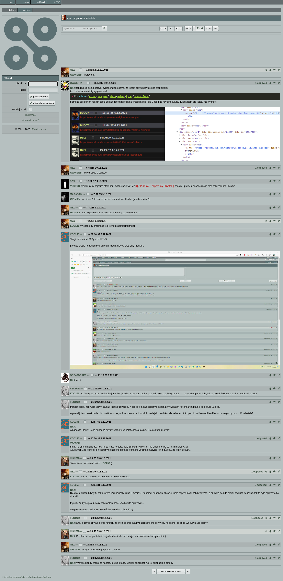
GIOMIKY (75, 199)
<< (162, 28)
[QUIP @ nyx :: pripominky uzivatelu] (154, 186)
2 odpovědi (261, 485)
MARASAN (76, 194)
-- (190, 28)
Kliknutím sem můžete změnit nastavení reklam (26, 577)
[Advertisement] (171, 49)
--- (187, 28)
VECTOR (75, 186)
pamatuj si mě (18, 109)
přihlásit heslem (38, 96)
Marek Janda (39, 129)
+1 (266, 70)
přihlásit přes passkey (41, 103)
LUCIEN (74, 226)
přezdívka (21, 83)
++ (210, 28)
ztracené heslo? (30, 120)
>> (180, 28)
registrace (30, 115)
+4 (266, 221)
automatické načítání (171, 571)
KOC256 (74, 234)
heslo (23, 90)
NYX (72, 70)
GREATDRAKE (78, 375)
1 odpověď (261, 83)
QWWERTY (76, 74)
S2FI (72, 181)
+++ (215, 28)
